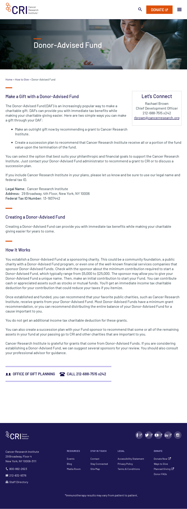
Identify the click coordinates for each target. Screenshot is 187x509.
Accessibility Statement (131, 458)
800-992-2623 (16, 468)
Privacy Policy (125, 463)
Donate (158, 450)
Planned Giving (162, 468)
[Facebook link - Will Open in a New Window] (139, 435)
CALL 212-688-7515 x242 (83, 374)
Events (71, 458)
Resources (73, 450)
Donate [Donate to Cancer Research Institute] (157, 9)
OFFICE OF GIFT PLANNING (30, 374)
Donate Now (160, 458)
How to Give (22, 79)
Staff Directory (16, 482)
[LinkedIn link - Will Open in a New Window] (168, 435)
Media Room (74, 468)
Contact (94, 458)
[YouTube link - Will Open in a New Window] (158, 435)
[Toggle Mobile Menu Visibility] (179, 10)
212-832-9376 (15, 475)
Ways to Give (161, 463)
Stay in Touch (98, 450)
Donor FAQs (160, 474)
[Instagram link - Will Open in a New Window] (178, 435)
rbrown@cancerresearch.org (157, 117)
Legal (121, 450)
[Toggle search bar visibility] (140, 9)
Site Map (95, 468)
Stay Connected (99, 463)
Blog (69, 463)
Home (9, 79)
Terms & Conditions (129, 468)
